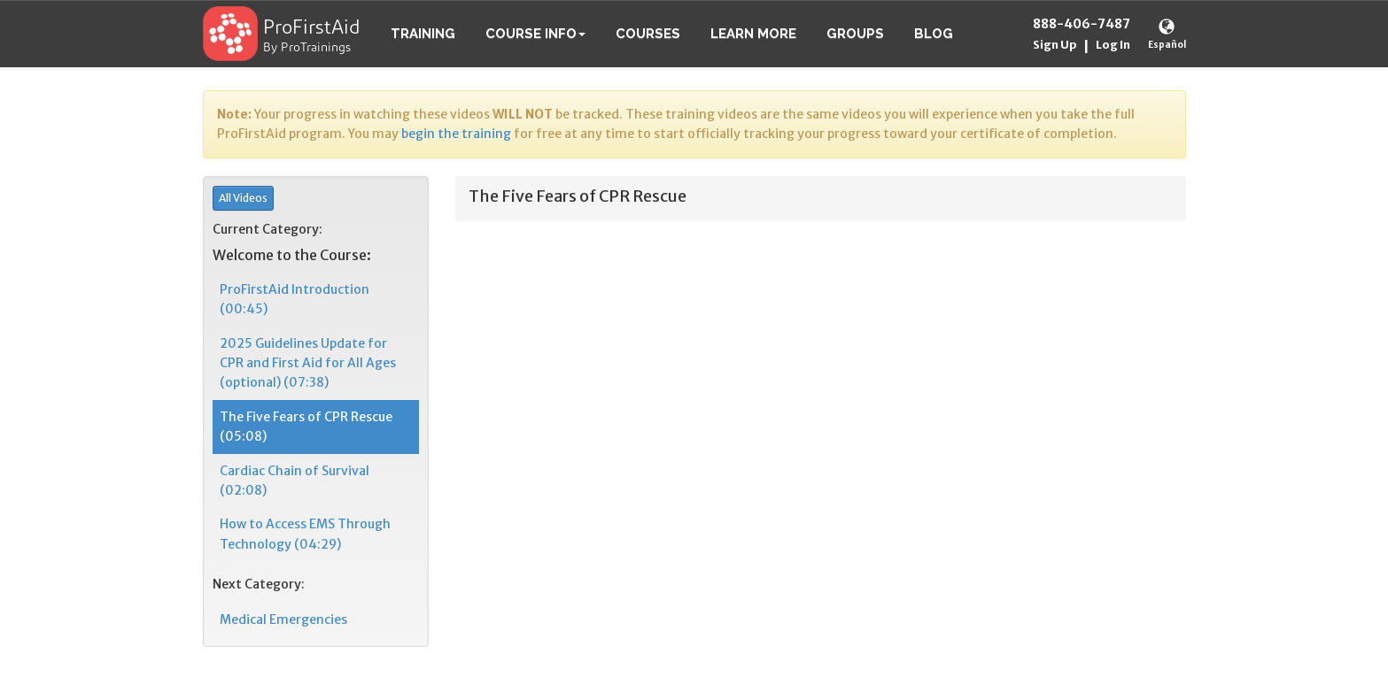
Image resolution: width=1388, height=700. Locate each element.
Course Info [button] (535, 34)
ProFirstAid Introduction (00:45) (294, 299)
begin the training (456, 134)
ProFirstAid (312, 29)
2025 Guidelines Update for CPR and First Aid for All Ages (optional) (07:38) (308, 363)
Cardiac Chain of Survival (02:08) (294, 480)
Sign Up (1055, 44)
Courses (648, 34)
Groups (855, 34)
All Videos (243, 197)
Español (1167, 44)
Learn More (753, 34)
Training (423, 34)
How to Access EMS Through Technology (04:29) (305, 533)
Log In (1113, 44)
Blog (933, 34)
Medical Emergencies (283, 619)
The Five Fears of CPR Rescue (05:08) (306, 426)
